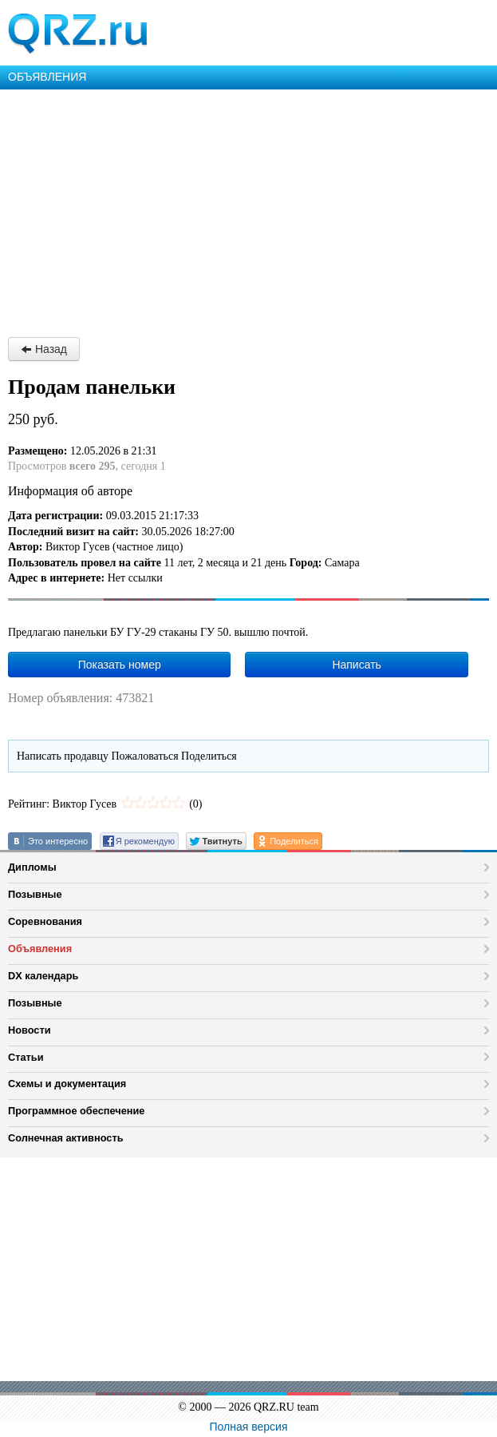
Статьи (26, 1057)
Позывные (35, 894)
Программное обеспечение (76, 1111)
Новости (29, 1030)
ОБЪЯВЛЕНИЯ (47, 76)
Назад (44, 349)
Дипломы (32, 867)
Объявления (40, 949)
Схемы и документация (67, 1084)
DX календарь (43, 976)
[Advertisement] (248, 209)
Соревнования (45, 921)
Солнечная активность (66, 1138)
